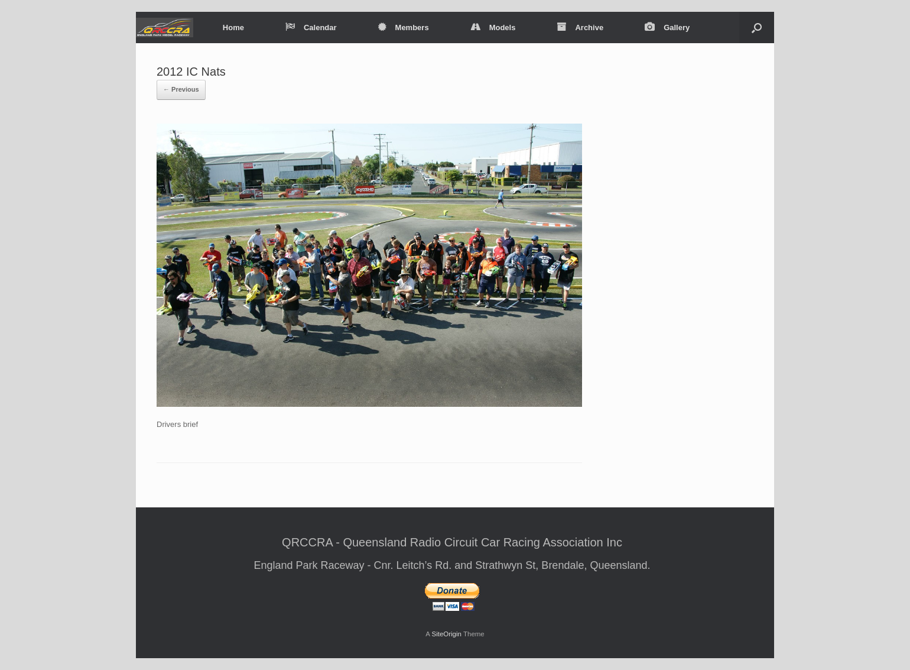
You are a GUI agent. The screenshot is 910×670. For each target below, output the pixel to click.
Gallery (667, 27)
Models (493, 27)
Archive (580, 27)
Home (233, 27)
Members (403, 27)
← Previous (181, 89)
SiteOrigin (446, 633)
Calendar (311, 27)
